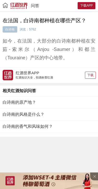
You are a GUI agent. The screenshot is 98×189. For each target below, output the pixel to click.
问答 (35, 5)
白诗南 (10, 29)
